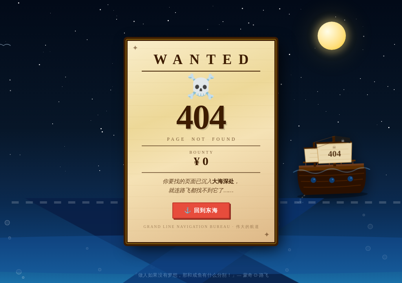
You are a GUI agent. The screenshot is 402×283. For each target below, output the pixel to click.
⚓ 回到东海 (201, 210)
